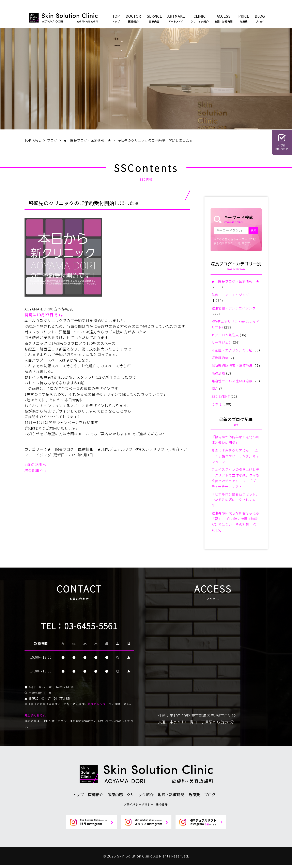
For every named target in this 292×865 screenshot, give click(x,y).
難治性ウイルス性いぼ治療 (232, 380)
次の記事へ (34, 470)
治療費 (194, 794)
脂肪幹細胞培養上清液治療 (232, 365)
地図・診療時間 (171, 794)
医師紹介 (95, 794)
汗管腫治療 (220, 357)
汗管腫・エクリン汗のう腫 (232, 350)
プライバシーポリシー (138, 804)
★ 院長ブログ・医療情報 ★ (74, 449)
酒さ (215, 388)
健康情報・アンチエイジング (234, 308)
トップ (78, 794)
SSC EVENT (221, 396)
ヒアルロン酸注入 (225, 334)
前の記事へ (36, 464)
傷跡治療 (218, 373)
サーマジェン (222, 342)
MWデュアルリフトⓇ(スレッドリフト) (136, 449)
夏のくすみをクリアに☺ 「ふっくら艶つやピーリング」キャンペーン (236, 456)
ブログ (210, 794)
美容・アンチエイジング (230, 294)
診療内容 (115, 794)
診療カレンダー (98, 704)
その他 (217, 404)
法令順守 (162, 804)
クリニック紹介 (140, 794)
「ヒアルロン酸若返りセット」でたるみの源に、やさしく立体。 (236, 500)
